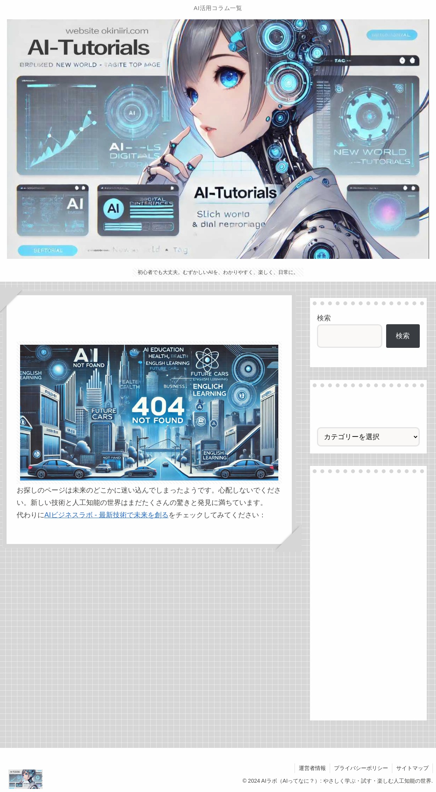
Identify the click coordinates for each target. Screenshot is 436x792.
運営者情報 (312, 768)
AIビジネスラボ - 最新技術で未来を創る (106, 515)
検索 (324, 318)
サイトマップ (412, 768)
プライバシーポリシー (361, 768)
